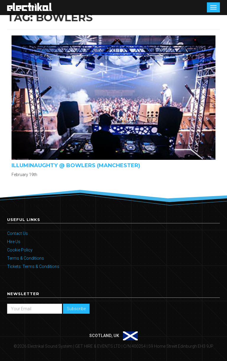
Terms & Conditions (25, 258)
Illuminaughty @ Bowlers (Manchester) (76, 165)
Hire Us (13, 241)
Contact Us (17, 233)
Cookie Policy (20, 250)
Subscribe (76, 308)
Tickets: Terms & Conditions (33, 266)
